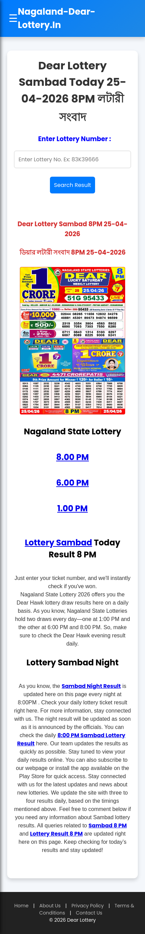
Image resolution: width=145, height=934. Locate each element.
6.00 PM (72, 482)
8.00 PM (72, 457)
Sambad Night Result (91, 686)
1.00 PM (72, 508)
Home (21, 905)
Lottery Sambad (58, 542)
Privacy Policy (87, 905)
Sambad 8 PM (108, 825)
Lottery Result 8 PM (56, 834)
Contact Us (89, 912)
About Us (50, 905)
